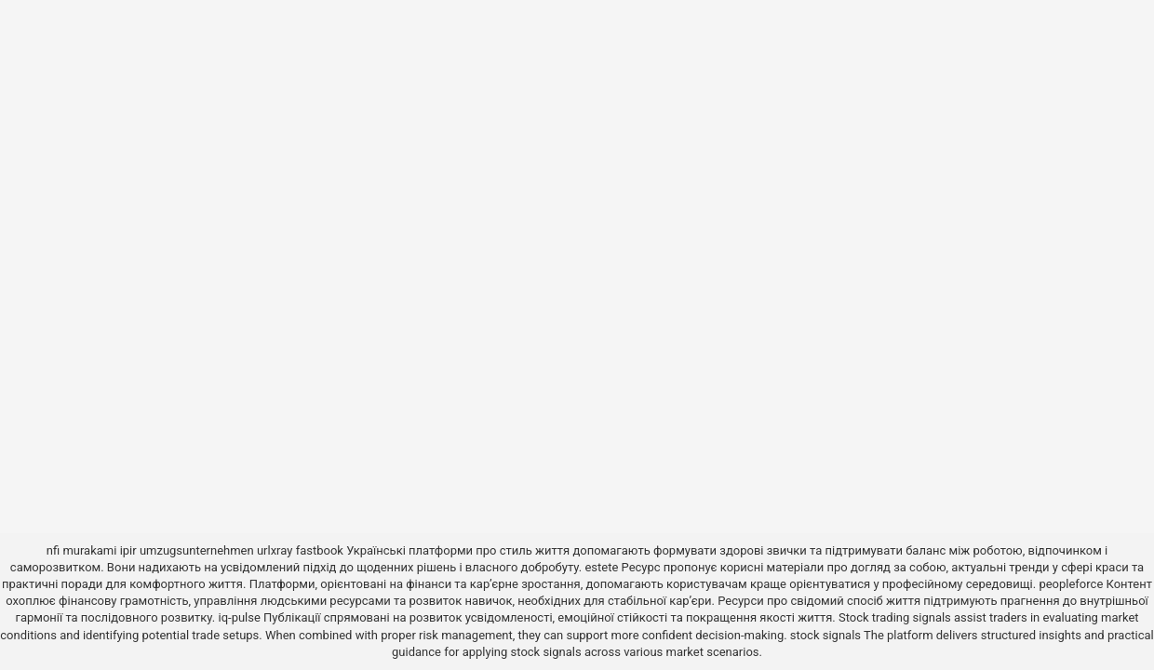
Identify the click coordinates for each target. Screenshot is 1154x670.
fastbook (319, 550)
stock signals (825, 635)
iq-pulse (239, 617)
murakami (89, 550)
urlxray (274, 550)
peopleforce (1071, 584)
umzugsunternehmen (197, 550)
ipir (128, 550)
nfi (53, 550)
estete (601, 567)
